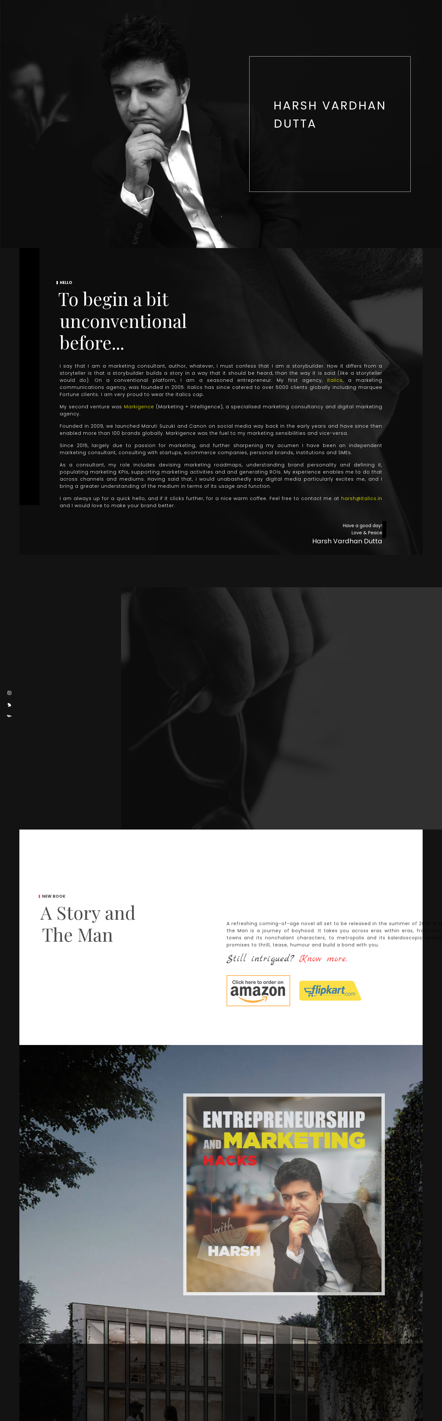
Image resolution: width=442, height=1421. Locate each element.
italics (335, 380)
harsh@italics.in (361, 498)
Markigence (139, 406)
